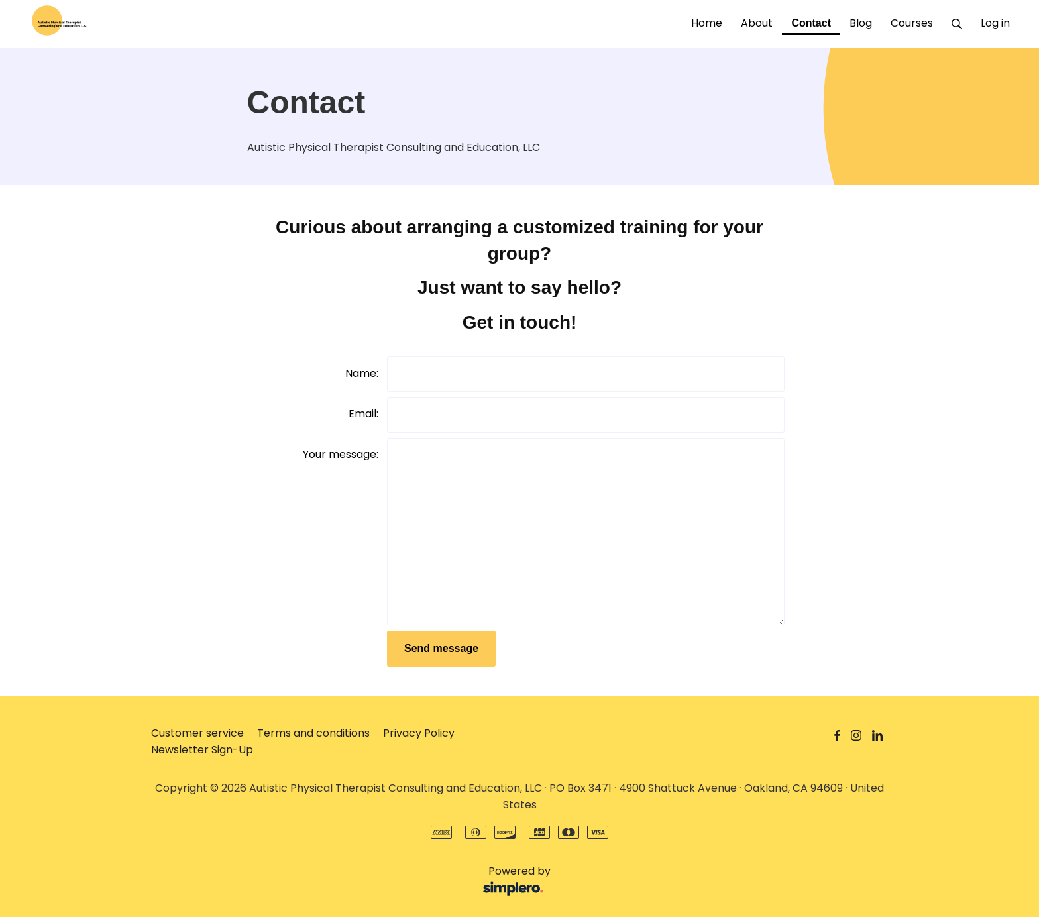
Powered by (353, 881)
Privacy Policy (419, 733)
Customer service (197, 733)
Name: (361, 373)
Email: (363, 413)
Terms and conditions (313, 733)
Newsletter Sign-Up (202, 749)
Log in (995, 22)
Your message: (340, 454)
